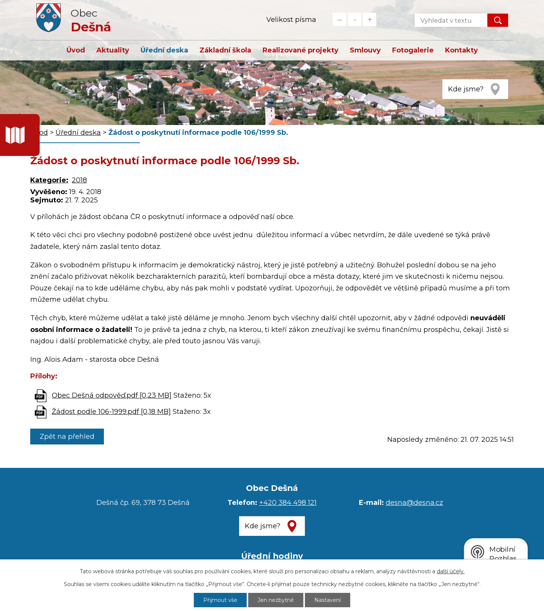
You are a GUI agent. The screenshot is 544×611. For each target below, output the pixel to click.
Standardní (354, 19)
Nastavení (327, 600)
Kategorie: (49, 180)
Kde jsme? (466, 89)
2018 (79, 180)
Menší (339, 19)
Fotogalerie (413, 50)
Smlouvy (365, 50)
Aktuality (112, 50)
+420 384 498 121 (288, 502)
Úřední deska (164, 50)
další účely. (451, 571)
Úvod (75, 50)
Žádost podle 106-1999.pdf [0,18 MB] (111, 411)
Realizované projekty (300, 50)
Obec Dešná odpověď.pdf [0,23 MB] (112, 395)
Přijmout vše (220, 600)
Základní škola (225, 50)
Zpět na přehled (67, 436)
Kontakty (461, 50)
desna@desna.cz (414, 502)
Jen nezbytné (276, 600)
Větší (369, 19)
